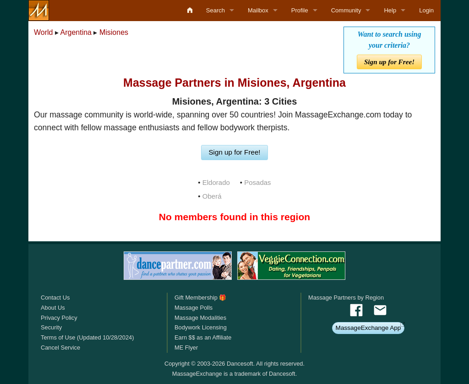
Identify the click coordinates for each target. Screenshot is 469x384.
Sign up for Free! (389, 62)
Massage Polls (194, 307)
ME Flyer (186, 347)
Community (346, 10)
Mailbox (258, 10)
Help (390, 10)
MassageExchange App (368, 327)
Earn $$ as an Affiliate (203, 337)
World (43, 32)
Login (426, 10)
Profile (299, 10)
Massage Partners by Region (346, 297)
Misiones (113, 32)
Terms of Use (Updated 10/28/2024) (87, 337)
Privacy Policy (59, 317)
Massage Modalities (200, 317)
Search (215, 10)
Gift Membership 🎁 (200, 297)
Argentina (76, 32)
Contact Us (55, 297)
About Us (53, 307)
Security (51, 327)
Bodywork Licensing (201, 327)
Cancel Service (60, 347)
